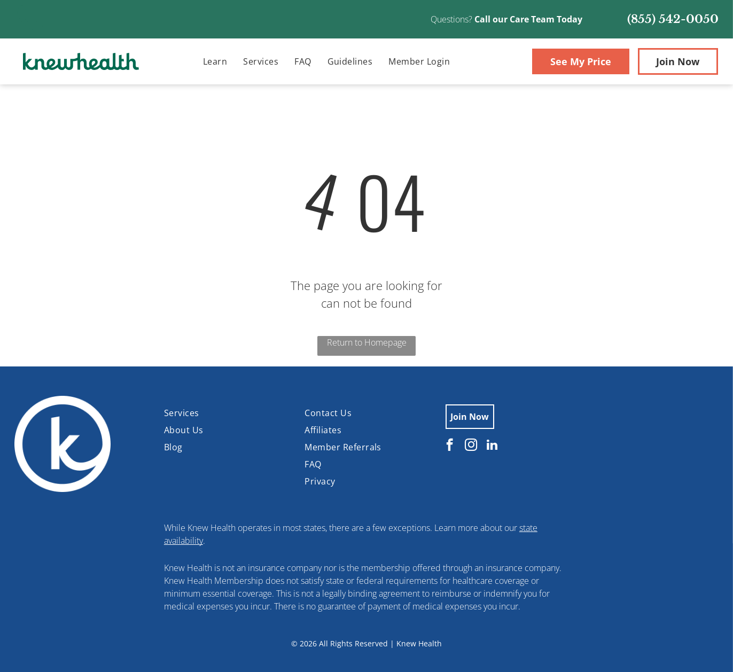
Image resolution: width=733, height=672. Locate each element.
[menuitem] (215, 61)
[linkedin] (492, 446)
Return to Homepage (367, 342)
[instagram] (471, 446)
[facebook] (449, 446)
